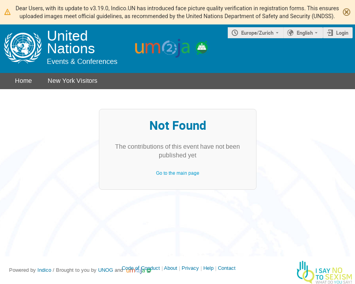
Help (208, 268)
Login (342, 32)
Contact (227, 268)
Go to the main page (177, 173)
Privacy (190, 268)
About (170, 268)
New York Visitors (72, 81)
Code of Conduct (141, 268)
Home (23, 81)
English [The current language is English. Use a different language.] (305, 32)
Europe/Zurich (257, 32)
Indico (44, 270)
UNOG (105, 270)
